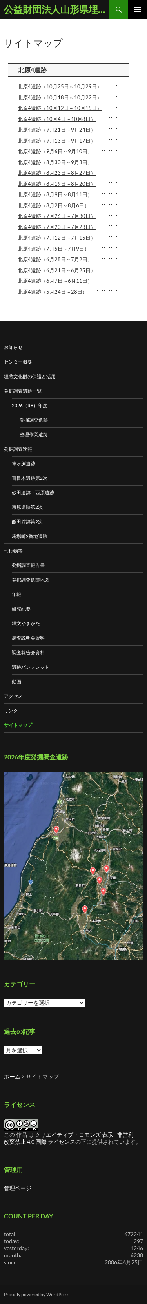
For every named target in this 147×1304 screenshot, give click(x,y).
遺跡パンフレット (30, 667)
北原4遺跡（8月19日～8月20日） (57, 184)
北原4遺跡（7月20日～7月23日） (57, 227)
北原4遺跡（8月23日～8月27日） (57, 173)
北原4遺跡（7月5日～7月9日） (53, 248)
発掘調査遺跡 (34, 420)
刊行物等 (13, 551)
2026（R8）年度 (29, 405)
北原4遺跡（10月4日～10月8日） (57, 119)
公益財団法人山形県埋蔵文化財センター (56, 9)
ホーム (12, 1076)
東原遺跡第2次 (27, 507)
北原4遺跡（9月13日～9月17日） (57, 140)
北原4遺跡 (32, 69)
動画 (16, 681)
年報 (16, 594)
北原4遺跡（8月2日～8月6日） (53, 205)
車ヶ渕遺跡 (23, 463)
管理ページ (17, 1188)
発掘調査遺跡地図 (30, 580)
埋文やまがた (26, 623)
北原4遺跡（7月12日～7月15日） (57, 237)
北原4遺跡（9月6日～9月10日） (55, 151)
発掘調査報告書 (28, 565)
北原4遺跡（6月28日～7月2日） (55, 259)
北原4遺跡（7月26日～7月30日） (57, 216)
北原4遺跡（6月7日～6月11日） (55, 281)
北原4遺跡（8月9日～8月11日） (55, 194)
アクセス (13, 696)
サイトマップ (18, 725)
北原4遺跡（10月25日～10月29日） (60, 86)
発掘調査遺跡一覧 (23, 391)
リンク (11, 710)
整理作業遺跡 (34, 434)
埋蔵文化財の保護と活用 (30, 376)
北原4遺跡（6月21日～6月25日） (57, 270)
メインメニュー (137, 9)
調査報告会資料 (28, 652)
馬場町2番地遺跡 (29, 536)
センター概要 (18, 362)
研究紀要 (21, 609)
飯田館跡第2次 (27, 522)
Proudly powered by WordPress (36, 1294)
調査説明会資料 (28, 638)
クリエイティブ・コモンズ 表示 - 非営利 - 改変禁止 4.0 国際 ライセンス (70, 1138)
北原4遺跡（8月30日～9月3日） (55, 162)
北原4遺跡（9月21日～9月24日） (57, 129)
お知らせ (13, 347)
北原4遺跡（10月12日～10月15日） (60, 108)
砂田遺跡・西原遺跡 (33, 493)
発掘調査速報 (18, 449)
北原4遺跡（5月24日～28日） (52, 292)
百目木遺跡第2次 (29, 478)
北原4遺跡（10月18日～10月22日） (60, 97)
